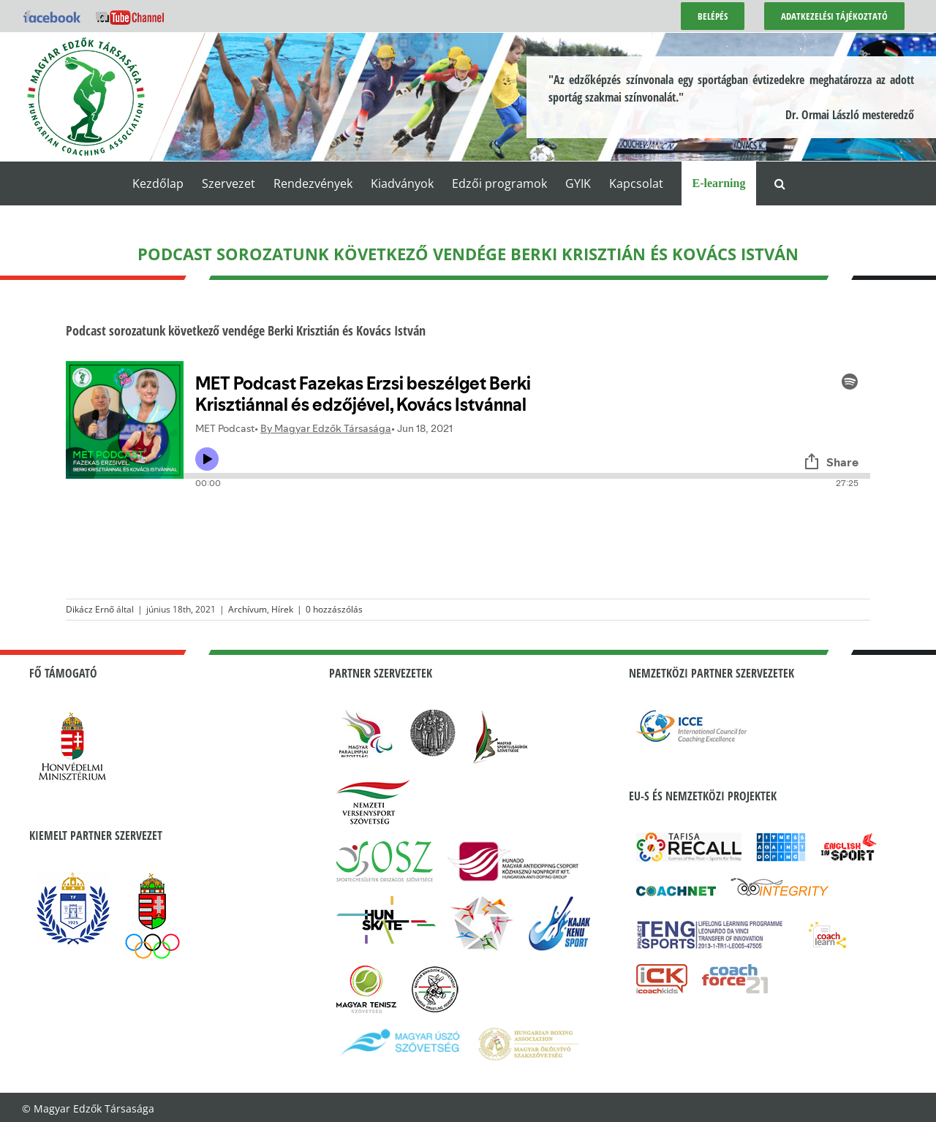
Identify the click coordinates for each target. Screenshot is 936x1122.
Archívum (247, 609)
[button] (779, 183)
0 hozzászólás (334, 609)
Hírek (282, 609)
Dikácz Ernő (90, 609)
